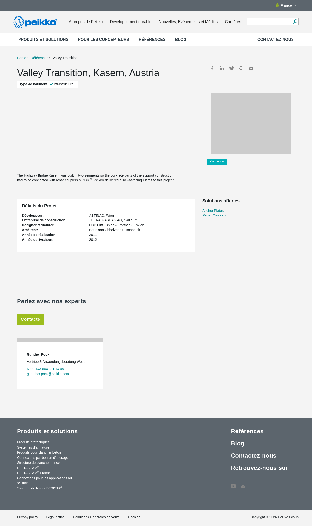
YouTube (233, 483)
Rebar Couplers (214, 215)
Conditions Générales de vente (96, 517)
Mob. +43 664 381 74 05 (45, 369)
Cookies (134, 517)
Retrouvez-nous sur (259, 467)
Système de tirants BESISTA (39, 488)
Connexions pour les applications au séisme (44, 480)
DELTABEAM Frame (33, 472)
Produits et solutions (43, 40)
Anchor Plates (213, 211)
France (286, 5)
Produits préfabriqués (33, 442)
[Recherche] (295, 21)
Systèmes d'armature (33, 447)
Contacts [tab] (30, 319)
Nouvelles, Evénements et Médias (188, 22)
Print (241, 68)
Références (152, 40)
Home (21, 58)
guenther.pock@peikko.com (48, 374)
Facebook (212, 68)
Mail (251, 68)
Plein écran (217, 161)
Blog (180, 40)
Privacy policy (27, 517)
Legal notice (55, 517)
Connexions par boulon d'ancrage (42, 458)
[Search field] (269, 22)
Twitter (231, 68)
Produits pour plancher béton (39, 452)
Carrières (233, 22)
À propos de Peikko (86, 22)
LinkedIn (221, 68)
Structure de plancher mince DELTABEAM (38, 465)
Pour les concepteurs (103, 40)
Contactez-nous (275, 40)
